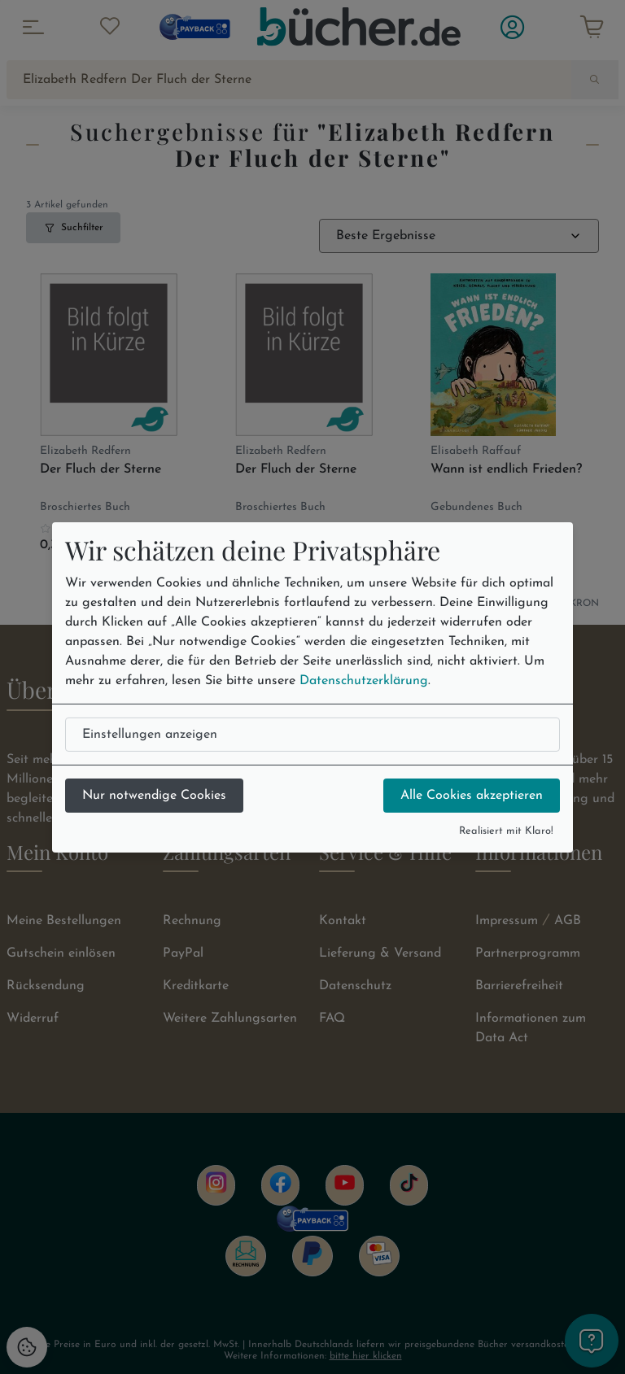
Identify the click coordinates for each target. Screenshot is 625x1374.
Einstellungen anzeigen (149, 734)
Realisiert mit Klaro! (506, 831)
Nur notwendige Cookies (154, 795)
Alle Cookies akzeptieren (471, 795)
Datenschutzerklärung (363, 680)
